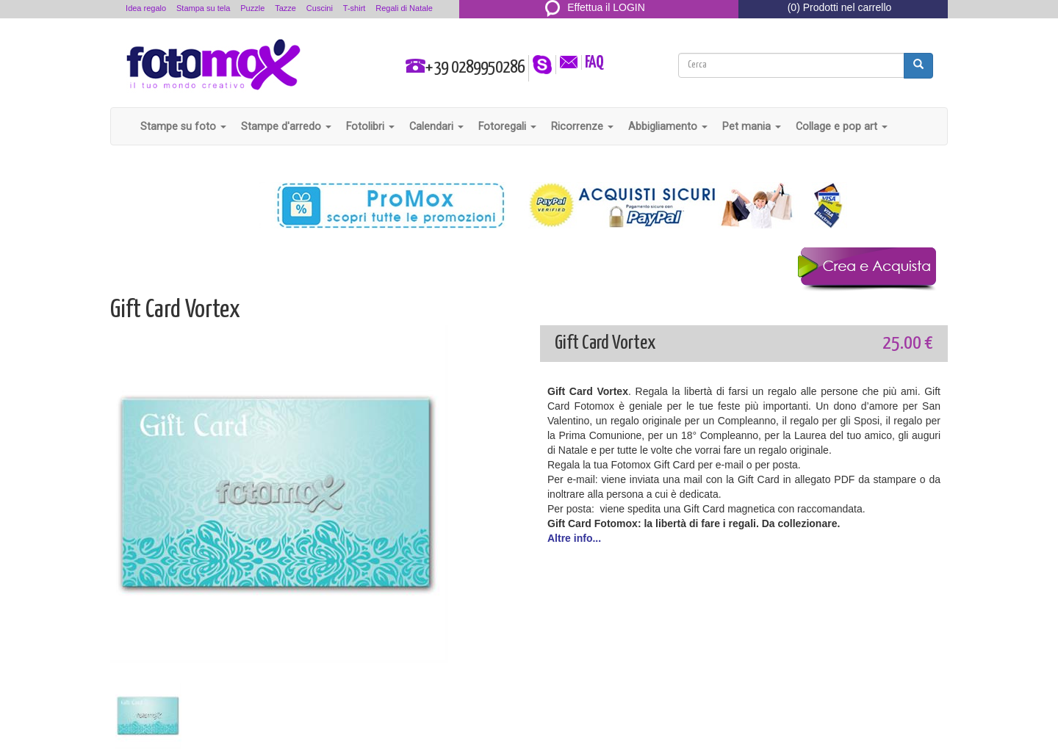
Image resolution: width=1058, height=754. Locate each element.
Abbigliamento (668, 126)
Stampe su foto (183, 126)
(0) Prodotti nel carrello (840, 7)
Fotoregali (507, 126)
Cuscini (319, 8)
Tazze (285, 8)
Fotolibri (370, 126)
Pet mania (751, 126)
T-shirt (354, 8)
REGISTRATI (595, 25)
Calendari (436, 126)
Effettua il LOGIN (595, 7)
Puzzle (252, 8)
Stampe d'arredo (286, 126)
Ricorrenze (582, 126)
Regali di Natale (404, 8)
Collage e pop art (842, 126)
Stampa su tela (203, 8)
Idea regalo (146, 8)
